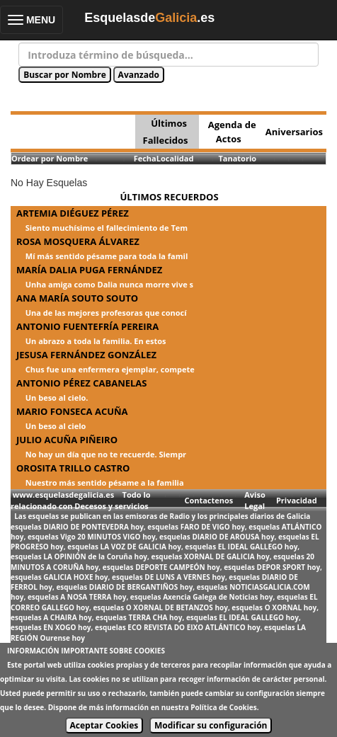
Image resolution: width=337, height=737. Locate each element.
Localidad (175, 158)
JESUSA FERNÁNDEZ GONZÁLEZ (86, 354)
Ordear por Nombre (49, 158)
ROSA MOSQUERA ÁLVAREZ (77, 241)
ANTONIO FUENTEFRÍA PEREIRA (87, 326)
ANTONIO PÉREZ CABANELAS (81, 383)
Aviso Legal (254, 500)
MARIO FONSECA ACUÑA (72, 411)
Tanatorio (237, 158)
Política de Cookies (223, 707)
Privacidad (296, 500)
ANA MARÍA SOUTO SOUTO (77, 298)
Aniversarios (294, 131)
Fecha (145, 158)
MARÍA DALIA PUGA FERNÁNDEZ (89, 269)
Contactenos (208, 500)
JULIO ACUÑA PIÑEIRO (67, 439)
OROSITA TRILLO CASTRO (73, 468)
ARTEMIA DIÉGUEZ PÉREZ (72, 213)
